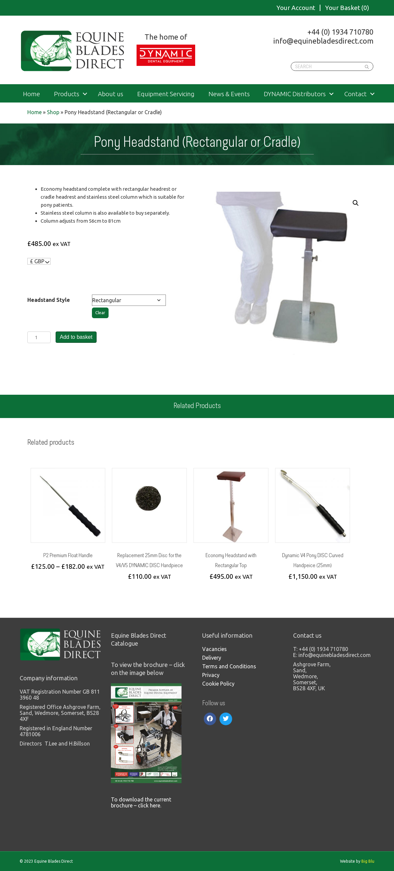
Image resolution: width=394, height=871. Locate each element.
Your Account (295, 8)
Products (66, 94)
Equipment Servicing (166, 94)
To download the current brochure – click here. (141, 802)
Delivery (211, 658)
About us (110, 94)
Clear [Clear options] (100, 312)
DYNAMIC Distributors (295, 94)
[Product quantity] (39, 337)
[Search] (332, 66)
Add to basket (76, 337)
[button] (356, 203)
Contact (355, 94)
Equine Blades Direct (73, 51)
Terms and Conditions (229, 666)
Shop (53, 112)
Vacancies (214, 649)
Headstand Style (48, 300)
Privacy (210, 675)
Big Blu (367, 861)
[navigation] (39, 261)
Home (31, 94)
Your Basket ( (347, 8)
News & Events (229, 94)
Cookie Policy (218, 684)
